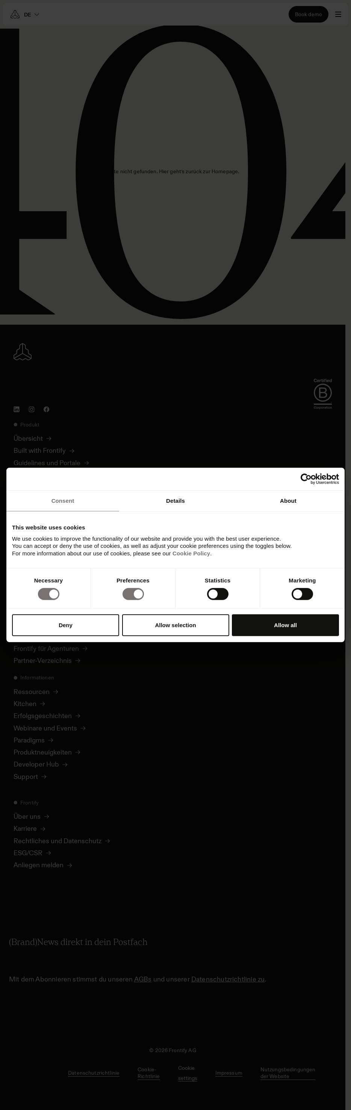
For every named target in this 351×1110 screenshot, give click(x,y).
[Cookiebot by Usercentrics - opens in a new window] (306, 479)
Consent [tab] (62, 501)
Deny (66, 625)
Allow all (285, 625)
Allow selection (175, 625)
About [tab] (288, 501)
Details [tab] (175, 501)
